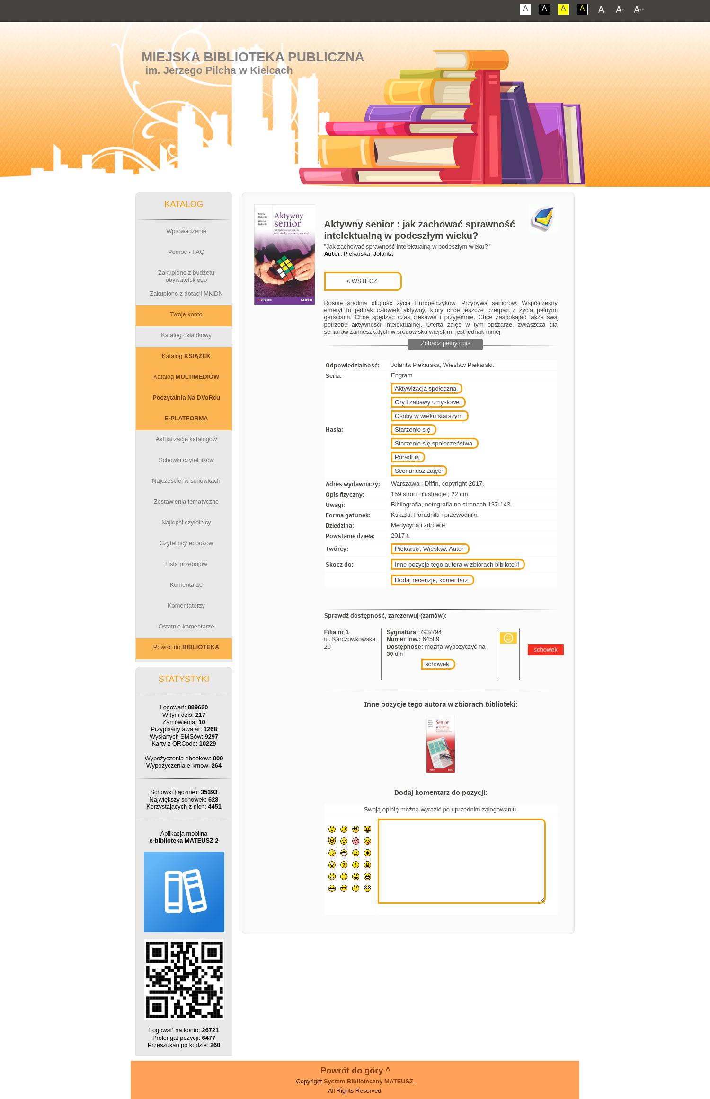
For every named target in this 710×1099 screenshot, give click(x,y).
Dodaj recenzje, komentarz (431, 580)
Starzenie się (412, 429)
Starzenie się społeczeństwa (433, 443)
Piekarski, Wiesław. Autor (429, 548)
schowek (437, 664)
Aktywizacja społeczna (425, 388)
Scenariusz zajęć (418, 470)
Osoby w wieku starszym (428, 415)
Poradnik (407, 457)
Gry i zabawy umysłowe (427, 402)
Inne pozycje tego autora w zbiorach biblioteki (457, 564)
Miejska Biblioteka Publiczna (253, 57)
